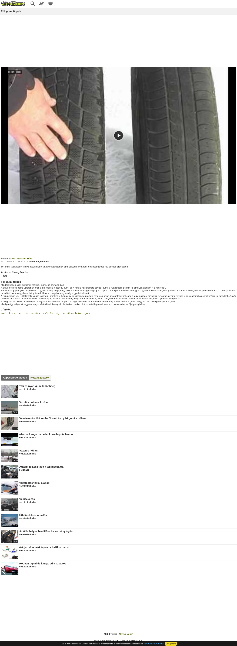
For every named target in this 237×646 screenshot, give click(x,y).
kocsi (12, 313)
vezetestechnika (22, 258)
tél (20, 313)
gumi (88, 313)
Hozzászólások (40, 377)
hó (26, 313)
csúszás (48, 313)
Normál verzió (126, 634)
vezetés (35, 313)
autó (3, 313)
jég (57, 313)
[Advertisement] (118, 41)
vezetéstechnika (72, 313)
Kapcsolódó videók (15, 377)
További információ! (154, 643)
